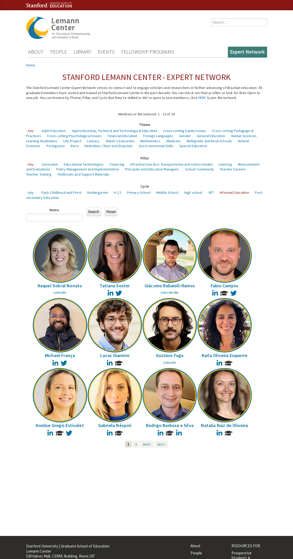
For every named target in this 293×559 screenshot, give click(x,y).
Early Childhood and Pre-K (62, 192)
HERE (202, 97)
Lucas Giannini (114, 355)
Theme (144, 124)
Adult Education (54, 130)
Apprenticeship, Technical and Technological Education (114, 130)
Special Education (193, 146)
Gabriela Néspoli (115, 425)
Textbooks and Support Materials (83, 174)
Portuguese (55, 146)
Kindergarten (97, 192)
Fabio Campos (224, 286)
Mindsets (173, 141)
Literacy (93, 141)
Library (82, 51)
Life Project (72, 141)
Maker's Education (120, 141)
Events (106, 51)
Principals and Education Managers (152, 169)
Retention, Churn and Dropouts (109, 146)
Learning (225, 164)
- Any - (31, 130)
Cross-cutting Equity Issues (184, 130)
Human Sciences (244, 136)
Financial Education (122, 136)
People (58, 51)
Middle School (167, 192)
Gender (185, 136)
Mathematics (150, 141)
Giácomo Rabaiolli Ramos (170, 286)
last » (161, 444)
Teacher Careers (233, 169)
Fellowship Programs (147, 51)
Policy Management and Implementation (87, 169)
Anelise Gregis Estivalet (60, 425)
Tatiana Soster (115, 286)
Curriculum (50, 164)
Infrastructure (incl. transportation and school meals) (171, 164)
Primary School (138, 192)
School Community (199, 169)
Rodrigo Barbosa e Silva (170, 425)
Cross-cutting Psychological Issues (74, 136)
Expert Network (247, 51)
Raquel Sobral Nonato (60, 286)
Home (30, 65)
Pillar (144, 158)
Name (54, 210)
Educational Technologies (84, 164)
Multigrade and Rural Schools (209, 141)
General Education (211, 136)
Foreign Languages (158, 136)
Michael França (60, 355)
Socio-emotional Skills (156, 146)
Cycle (144, 186)
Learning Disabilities (41, 141)
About (36, 51)
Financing (117, 164)
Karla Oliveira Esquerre (224, 355)
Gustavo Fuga (169, 355)
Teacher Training (39, 174)
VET (211, 192)
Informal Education (234, 192)
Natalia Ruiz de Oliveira (224, 425)
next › (147, 444)
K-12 (117, 192)
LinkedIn (60, 292)
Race (75, 146)
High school (193, 192)
